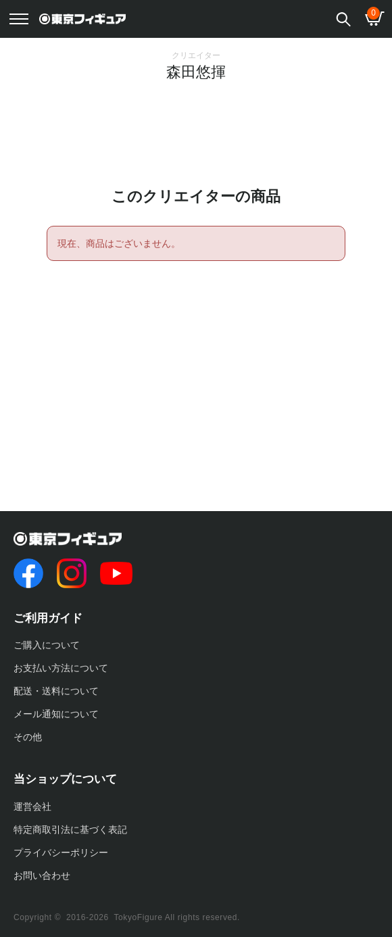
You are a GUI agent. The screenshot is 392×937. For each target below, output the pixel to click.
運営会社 (32, 806)
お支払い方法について (61, 668)
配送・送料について (56, 691)
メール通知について (56, 713)
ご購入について (47, 645)
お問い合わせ (42, 875)
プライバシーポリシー (61, 852)
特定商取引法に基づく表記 (70, 829)
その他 (28, 736)
